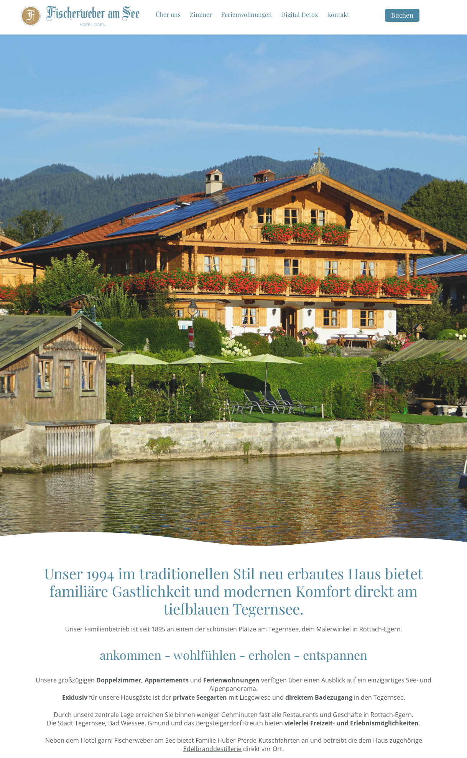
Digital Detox (299, 14)
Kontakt (338, 14)
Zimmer (201, 14)
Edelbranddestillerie (212, 749)
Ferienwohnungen (246, 14)
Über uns (168, 14)
